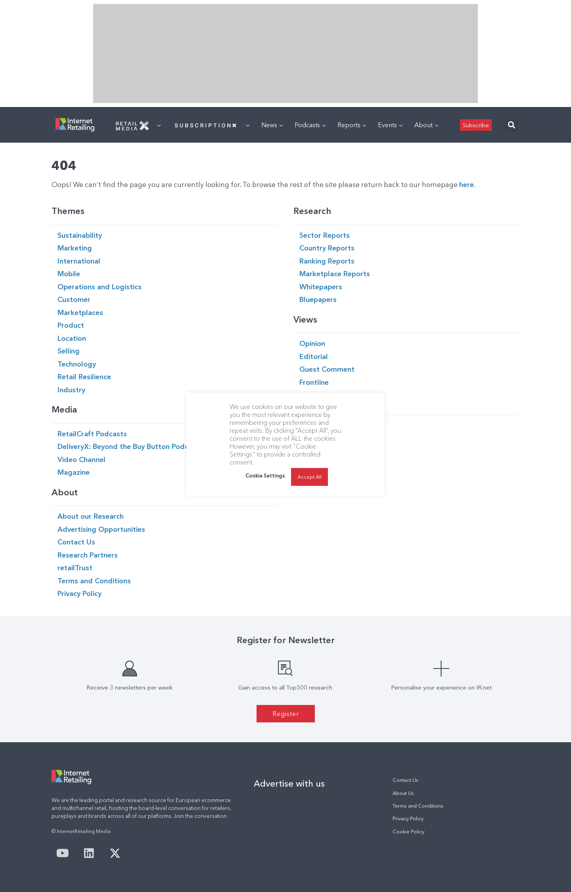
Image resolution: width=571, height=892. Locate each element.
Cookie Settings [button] (265, 475)
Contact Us (405, 780)
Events (390, 125)
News (272, 125)
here (466, 184)
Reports (351, 125)
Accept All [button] (309, 477)
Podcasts (310, 125)
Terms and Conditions (418, 806)
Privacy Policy (408, 818)
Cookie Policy (408, 832)
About (426, 125)
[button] (511, 125)
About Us (403, 793)
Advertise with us (289, 783)
